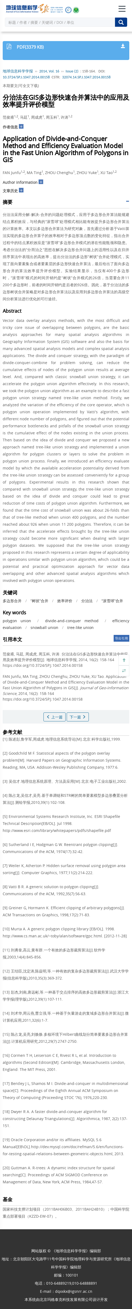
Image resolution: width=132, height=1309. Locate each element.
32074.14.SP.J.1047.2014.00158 (86, 77)
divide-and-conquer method (72, 620)
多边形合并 (12, 600)
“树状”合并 (39, 600)
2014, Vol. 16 (49, 71)
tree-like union (80, 627)
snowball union (44, 627)
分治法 (87, 600)
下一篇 (78, 717)
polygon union (17, 620)
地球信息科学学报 (18, 71)
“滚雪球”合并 (112, 600)
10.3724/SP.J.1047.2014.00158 (26, 77)
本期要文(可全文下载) (21, 85)
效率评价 (64, 600)
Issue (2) (72, 71)
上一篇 (54, 717)
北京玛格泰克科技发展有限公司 (66, 1299)
